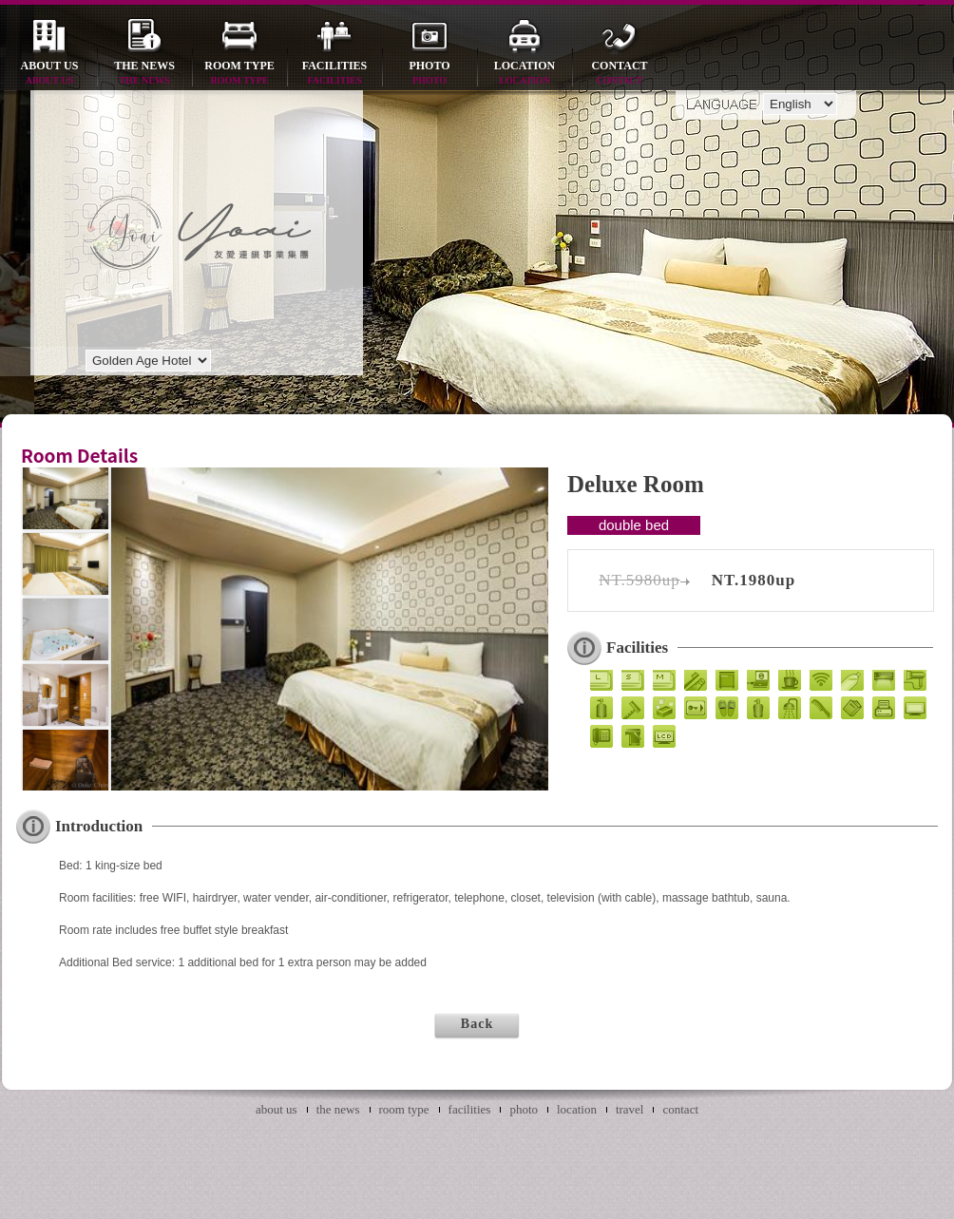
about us (49, 73)
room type (239, 73)
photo (429, 73)
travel (630, 1109)
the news (144, 73)
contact (619, 73)
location (524, 73)
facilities (334, 73)
